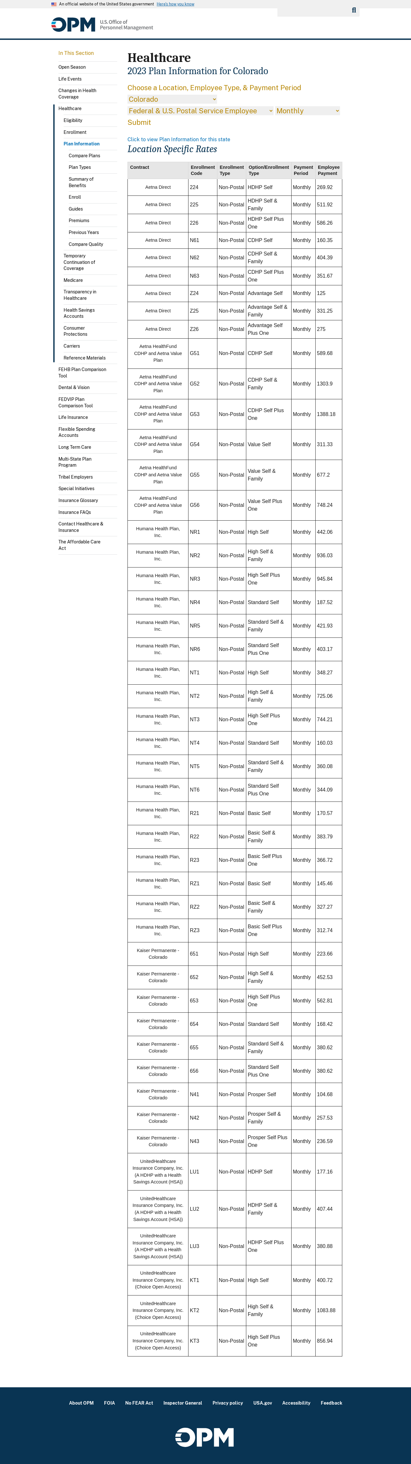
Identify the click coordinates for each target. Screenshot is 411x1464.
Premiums (79, 220)
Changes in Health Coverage (77, 94)
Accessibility (296, 1403)
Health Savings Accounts (79, 313)
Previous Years (84, 232)
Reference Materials (85, 357)
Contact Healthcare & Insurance (80, 527)
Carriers (72, 346)
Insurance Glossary (78, 500)
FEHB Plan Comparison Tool (82, 372)
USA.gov (262, 1403)
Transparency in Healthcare (80, 295)
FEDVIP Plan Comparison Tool (75, 402)
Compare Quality (86, 244)
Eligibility (73, 120)
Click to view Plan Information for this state (178, 139)
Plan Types (80, 167)
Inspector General (182, 1403)
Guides (76, 209)
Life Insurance (73, 417)
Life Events (70, 79)
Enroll (75, 197)
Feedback (331, 1403)
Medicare (73, 280)
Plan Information (82, 143)
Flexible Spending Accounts (76, 432)
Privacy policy (228, 1403)
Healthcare (70, 108)
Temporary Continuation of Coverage (79, 262)
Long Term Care (74, 447)
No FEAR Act (139, 1403)
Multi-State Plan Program (75, 462)
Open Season (72, 67)
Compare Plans (84, 155)
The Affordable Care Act (79, 545)
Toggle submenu (114, 80)
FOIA (109, 1403)
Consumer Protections (75, 331)
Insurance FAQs (74, 512)
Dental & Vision (74, 387)
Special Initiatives (76, 488)
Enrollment (75, 132)
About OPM (81, 1403)
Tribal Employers (75, 477)
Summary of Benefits (81, 182)
